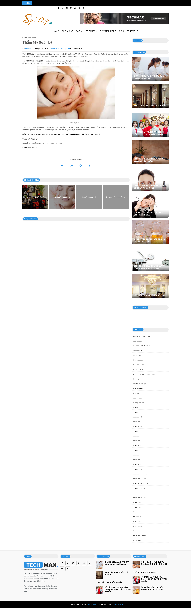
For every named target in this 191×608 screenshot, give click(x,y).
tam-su (135, 512)
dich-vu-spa (137, 350)
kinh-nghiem (138, 369)
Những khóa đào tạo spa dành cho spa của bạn (149, 77)
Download (67, 31)
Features (91, 31)
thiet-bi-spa (137, 521)
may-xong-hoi (138, 388)
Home (56, 31)
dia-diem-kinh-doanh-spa (142, 346)
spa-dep (136, 407)
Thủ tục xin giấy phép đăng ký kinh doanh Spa (149, 213)
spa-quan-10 (55, 48)
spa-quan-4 (137, 441)
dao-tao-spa (137, 341)
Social (79, 31)
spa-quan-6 (137, 450)
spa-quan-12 (137, 426)
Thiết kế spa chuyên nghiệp (109, 582)
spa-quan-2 (137, 431)
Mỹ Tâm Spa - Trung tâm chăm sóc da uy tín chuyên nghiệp (149, 133)
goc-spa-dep (137, 355)
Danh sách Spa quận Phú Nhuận (150, 105)
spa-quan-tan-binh (140, 488)
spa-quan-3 (137, 436)
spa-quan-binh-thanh (141, 474)
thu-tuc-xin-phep (139, 536)
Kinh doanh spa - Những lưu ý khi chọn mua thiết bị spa (149, 267)
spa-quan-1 (137, 412)
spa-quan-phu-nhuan (141, 483)
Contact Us (132, 31)
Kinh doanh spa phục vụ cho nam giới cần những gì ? (148, 160)
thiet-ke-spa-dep (139, 531)
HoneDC (28, 48)
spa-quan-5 (137, 445)
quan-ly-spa (137, 398)
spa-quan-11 (137, 422)
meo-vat (136, 393)
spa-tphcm (32, 38)
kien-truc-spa (138, 360)
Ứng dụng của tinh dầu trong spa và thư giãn (149, 240)
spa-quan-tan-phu (140, 493)
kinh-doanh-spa (139, 365)
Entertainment (108, 31)
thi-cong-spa (137, 517)
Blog (121, 31)
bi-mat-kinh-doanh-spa (141, 336)
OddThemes (117, 604)
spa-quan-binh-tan (140, 469)
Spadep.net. (93, 604)
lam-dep (136, 379)
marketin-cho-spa (139, 384)
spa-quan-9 (137, 464)
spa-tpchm (137, 502)
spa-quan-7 (137, 455)
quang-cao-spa (138, 403)
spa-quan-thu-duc (139, 498)
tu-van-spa (137, 540)
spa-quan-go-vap (139, 479)
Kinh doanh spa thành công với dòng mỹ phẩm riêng (150, 187)
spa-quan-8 (137, 460)
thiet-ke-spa (137, 526)
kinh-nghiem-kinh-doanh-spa (144, 374)
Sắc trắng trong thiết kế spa (149, 295)
